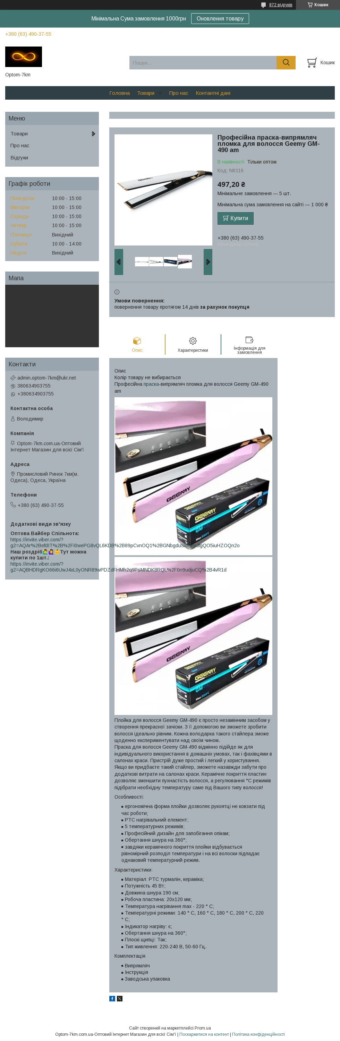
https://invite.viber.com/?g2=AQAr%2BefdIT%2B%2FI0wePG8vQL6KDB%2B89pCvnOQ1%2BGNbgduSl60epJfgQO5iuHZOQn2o (125, 543)
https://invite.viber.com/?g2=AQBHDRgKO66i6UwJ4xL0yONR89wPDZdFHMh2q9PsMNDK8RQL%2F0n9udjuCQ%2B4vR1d (118, 567)
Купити (239, 218)
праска (151, 384)
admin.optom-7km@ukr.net (46, 378)
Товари (145, 93)
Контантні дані (213, 93)
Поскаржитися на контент (204, 1034)
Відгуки (19, 157)
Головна (119, 93)
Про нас (178, 93)
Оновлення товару (220, 19)
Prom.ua (203, 1028)
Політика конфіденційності (258, 1034)
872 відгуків (280, 4)
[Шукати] (286, 62)
